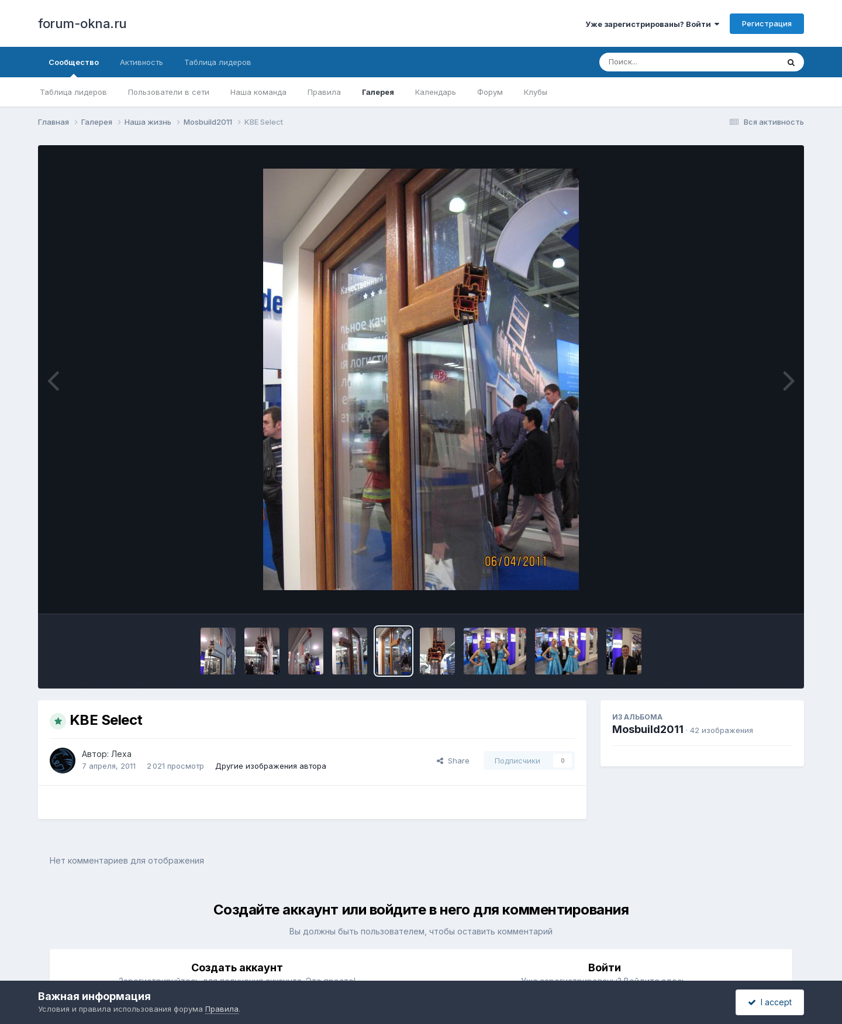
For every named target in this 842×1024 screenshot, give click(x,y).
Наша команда (258, 92)
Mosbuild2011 (648, 729)
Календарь (435, 92)
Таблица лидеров (73, 92)
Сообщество (74, 67)
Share (453, 760)
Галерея (378, 92)
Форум (490, 92)
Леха (121, 754)
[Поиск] (666, 62)
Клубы (535, 92)
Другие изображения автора (270, 765)
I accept (770, 1002)
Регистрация (767, 23)
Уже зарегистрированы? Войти (652, 24)
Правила (324, 92)
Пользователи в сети (168, 92)
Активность (141, 62)
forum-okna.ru (82, 23)
